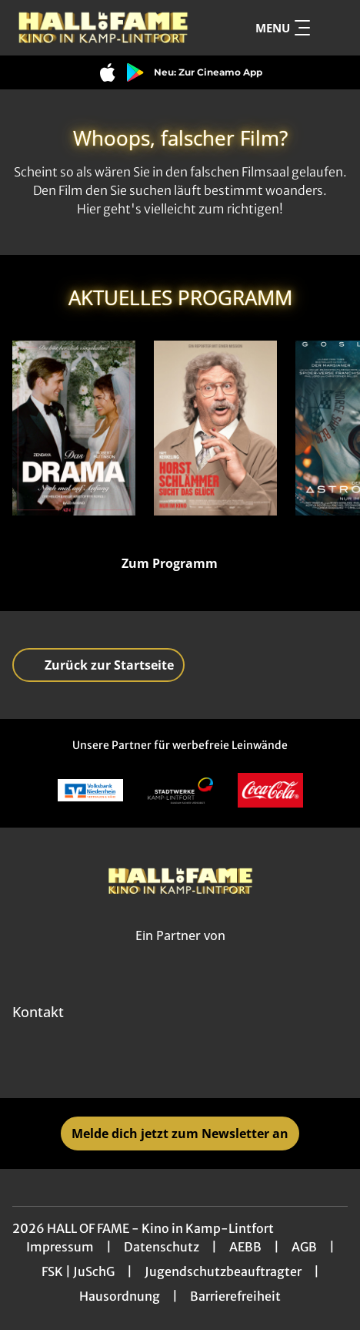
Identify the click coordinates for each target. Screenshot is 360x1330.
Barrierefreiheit (235, 1296)
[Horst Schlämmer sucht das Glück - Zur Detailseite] (215, 428)
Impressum (60, 1246)
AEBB (245, 1246)
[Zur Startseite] (103, 27)
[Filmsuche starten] (332, 27)
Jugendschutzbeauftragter (223, 1271)
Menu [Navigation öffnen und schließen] (282, 27)
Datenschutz (161, 1246)
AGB (304, 1246)
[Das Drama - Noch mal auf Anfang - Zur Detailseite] (73, 428)
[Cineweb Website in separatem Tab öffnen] (180, 952)
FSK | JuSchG (78, 1271)
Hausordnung (119, 1296)
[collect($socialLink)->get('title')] (146, 1064)
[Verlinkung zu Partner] (90, 790)
